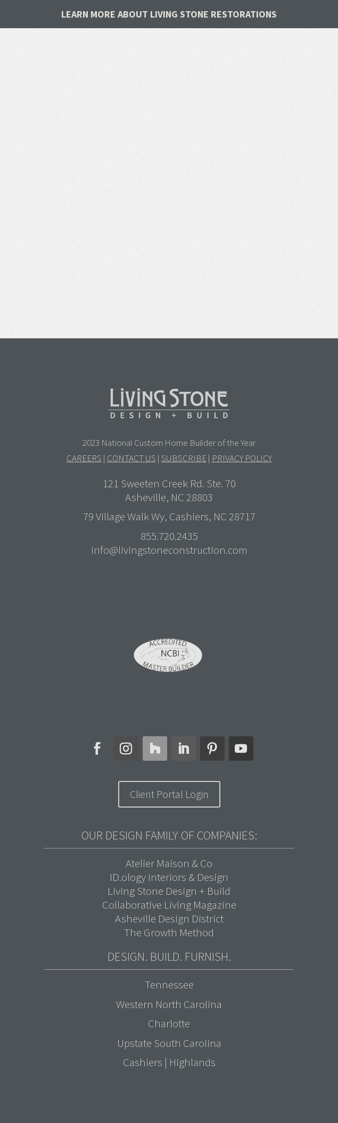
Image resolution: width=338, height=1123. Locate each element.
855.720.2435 (169, 536)
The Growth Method (169, 932)
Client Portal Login (169, 794)
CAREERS (84, 458)
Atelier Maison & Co (169, 863)
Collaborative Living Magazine (169, 904)
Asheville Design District (169, 918)
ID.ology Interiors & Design (169, 877)
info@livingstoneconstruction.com (169, 550)
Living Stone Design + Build (169, 891)
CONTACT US (131, 458)
